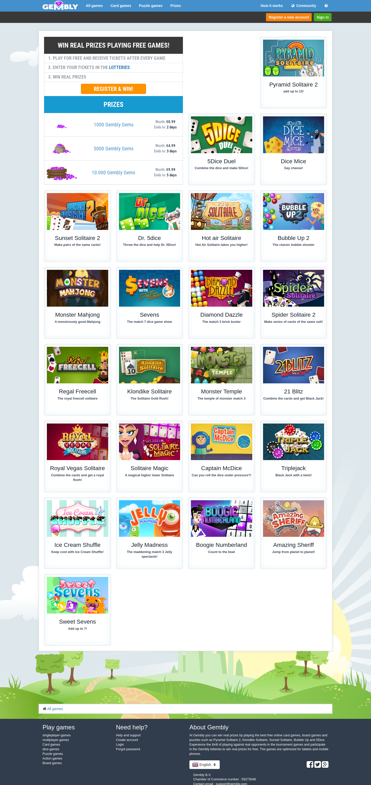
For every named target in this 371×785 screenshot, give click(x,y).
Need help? (132, 727)
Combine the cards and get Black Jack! (293, 398)
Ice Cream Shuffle (77, 545)
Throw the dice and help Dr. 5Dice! (149, 245)
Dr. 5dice (149, 238)
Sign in (323, 17)
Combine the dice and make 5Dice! (221, 168)
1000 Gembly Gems (113, 125)
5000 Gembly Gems (113, 148)
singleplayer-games (57, 735)
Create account (127, 740)
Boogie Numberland (221, 545)
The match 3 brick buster (221, 322)
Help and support (128, 735)
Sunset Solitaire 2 (77, 238)
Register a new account (289, 17)
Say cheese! (293, 168)
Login (120, 744)
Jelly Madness (149, 545)
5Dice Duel (221, 161)
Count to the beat (221, 552)
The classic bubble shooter (293, 245)
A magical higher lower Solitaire (149, 475)
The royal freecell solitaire (77, 398)
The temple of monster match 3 (222, 398)
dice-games (51, 749)
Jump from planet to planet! (293, 552)
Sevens (149, 315)
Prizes (175, 6)
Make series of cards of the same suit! (293, 322)
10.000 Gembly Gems (113, 172)
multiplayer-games (56, 740)
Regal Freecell (77, 391)
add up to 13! (293, 91)
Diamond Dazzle (221, 315)
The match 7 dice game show (149, 322)
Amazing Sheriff (293, 545)
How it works (272, 6)
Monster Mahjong (77, 315)
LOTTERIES (119, 67)
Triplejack (293, 468)
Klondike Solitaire (149, 391)
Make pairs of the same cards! (77, 245)
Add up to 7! (77, 629)
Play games (59, 727)
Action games (52, 758)
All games (94, 6)
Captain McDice (221, 468)
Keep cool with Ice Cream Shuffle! (77, 552)
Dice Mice (293, 161)
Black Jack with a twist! (293, 475)
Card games (121, 6)
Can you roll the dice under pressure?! (221, 475)
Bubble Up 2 (293, 238)
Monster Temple (221, 391)
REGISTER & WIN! (113, 88)
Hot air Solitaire (221, 238)
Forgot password (128, 749)
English (204, 765)
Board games (52, 763)
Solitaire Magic (149, 468)
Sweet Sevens (77, 621)
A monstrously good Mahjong (77, 322)
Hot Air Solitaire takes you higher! (222, 245)
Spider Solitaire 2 (294, 315)
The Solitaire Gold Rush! (149, 398)
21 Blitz (293, 391)
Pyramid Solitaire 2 (293, 84)
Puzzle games (151, 6)
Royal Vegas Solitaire (77, 468)
